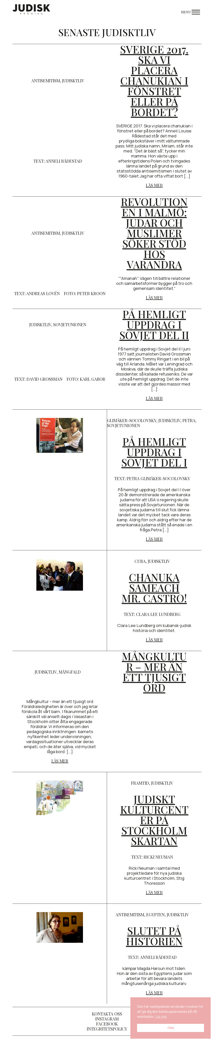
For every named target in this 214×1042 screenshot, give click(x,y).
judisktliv (73, 80)
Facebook (107, 1024)
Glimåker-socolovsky (131, 420)
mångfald (70, 672)
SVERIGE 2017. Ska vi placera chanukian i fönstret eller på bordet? (154, 80)
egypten (155, 914)
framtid (140, 783)
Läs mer (154, 185)
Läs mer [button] (161, 1016)
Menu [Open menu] (190, 12)
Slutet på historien (154, 936)
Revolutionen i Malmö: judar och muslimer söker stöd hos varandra (154, 233)
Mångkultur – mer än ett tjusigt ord (154, 671)
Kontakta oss (107, 1014)
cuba (140, 561)
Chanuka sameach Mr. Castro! (154, 587)
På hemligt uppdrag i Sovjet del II (154, 324)
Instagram (107, 1019)
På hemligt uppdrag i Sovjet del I (154, 451)
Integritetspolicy (107, 1029)
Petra (188, 420)
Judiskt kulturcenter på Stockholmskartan (154, 820)
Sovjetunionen (69, 324)
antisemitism (45, 80)
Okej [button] (170, 1028)
